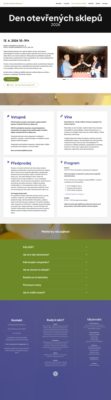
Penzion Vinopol (94, 349)
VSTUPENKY (11, 78)
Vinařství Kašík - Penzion (94, 325)
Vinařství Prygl (94, 335)
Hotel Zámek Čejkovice (94, 344)
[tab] (64, 79)
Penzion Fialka (94, 336)
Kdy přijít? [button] (28, 245)
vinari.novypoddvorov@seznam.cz (16, 342)
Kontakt (105, 3)
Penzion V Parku (94, 347)
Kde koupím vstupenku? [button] (36, 260)
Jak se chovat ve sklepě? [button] (36, 268)
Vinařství (91, 3)
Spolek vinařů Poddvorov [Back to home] (12, 3)
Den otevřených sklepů (79, 3)
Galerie (98, 3)
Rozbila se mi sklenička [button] (35, 275)
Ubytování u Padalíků (94, 331)
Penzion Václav (94, 356)
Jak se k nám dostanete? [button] (36, 252)
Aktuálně (58, 3)
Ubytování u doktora (94, 351)
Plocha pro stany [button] (32, 283)
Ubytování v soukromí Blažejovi (94, 338)
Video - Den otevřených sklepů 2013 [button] (21, 83)
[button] (61, 62)
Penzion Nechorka (94, 362)
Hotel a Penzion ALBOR (94, 345)
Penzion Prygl (94, 333)
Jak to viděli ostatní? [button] (34, 290)
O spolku (66, 3)
